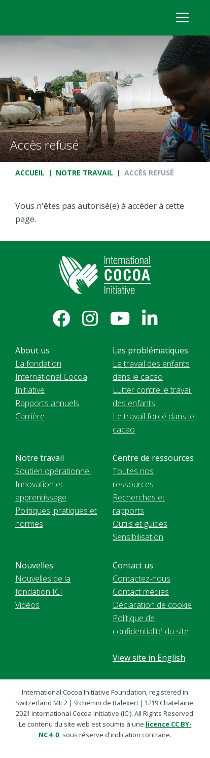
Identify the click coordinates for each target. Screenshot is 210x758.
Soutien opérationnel (53, 471)
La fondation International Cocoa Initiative (51, 376)
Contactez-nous (141, 578)
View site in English (149, 657)
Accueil (30, 172)
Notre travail (84, 172)
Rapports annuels (47, 403)
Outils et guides (140, 523)
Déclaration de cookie (152, 604)
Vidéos (27, 604)
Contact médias (141, 591)
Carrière (30, 416)
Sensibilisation (138, 537)
